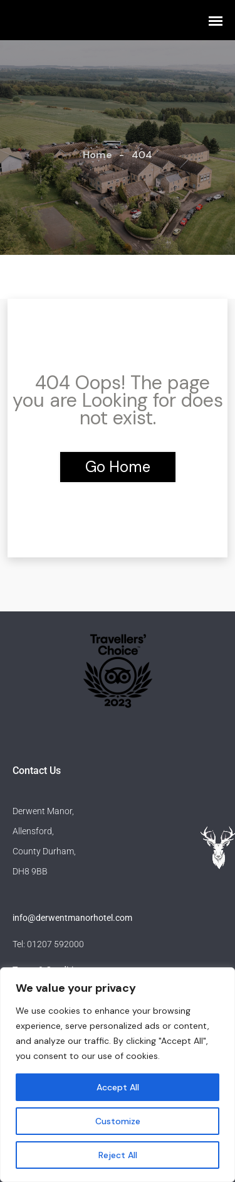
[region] (117, 1074)
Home (97, 154)
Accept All (118, 1087)
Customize (117, 1121)
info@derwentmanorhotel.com (72, 918)
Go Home (117, 466)
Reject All (117, 1155)
